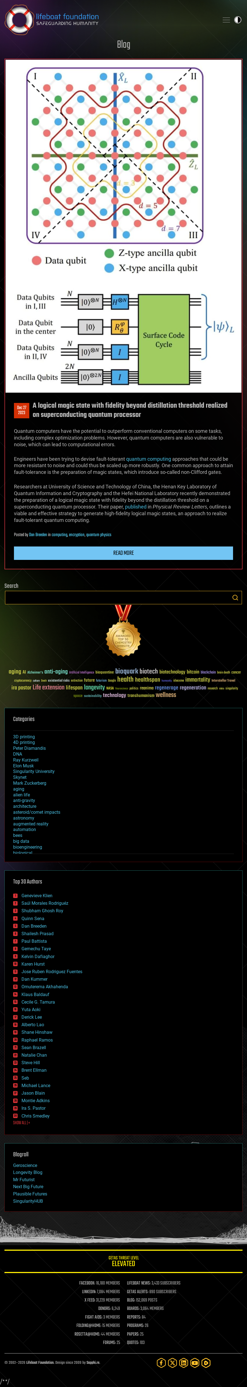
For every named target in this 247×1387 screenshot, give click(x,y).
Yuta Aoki (30, 1009)
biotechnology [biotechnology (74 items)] (172, 672)
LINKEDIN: (89, 1292)
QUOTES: (133, 1343)
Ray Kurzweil (26, 760)
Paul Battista (34, 941)
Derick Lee (31, 1017)
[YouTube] (194, 1363)
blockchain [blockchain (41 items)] (208, 672)
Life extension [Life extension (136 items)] (48, 687)
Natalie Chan (34, 1055)
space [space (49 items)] (78, 695)
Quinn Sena (32, 918)
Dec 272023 (21, 410)
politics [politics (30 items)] (134, 689)
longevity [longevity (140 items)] (94, 687)
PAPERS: (133, 1334)
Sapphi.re (93, 1363)
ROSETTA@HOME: (87, 1334)
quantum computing (148, 459)
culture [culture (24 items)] (36, 680)
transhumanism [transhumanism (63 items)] (141, 695)
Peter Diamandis (29, 748)
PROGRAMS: (135, 1325)
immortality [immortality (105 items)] (197, 680)
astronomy (23, 818)
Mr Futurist (24, 1179)
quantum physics (98, 535)
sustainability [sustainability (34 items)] (93, 696)
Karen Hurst (33, 964)
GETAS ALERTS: (137, 1292)
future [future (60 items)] (89, 680)
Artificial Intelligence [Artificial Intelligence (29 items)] (81, 673)
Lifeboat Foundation (40, 1363)
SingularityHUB (28, 1201)
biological (22, 853)
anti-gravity (24, 800)
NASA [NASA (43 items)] (110, 688)
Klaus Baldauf (35, 994)
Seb (25, 1078)
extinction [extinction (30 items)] (77, 681)
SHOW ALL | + (21, 1123)
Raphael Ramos (37, 1040)
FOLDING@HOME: (88, 1325)
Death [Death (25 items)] (44, 680)
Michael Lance (35, 1085)
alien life (21, 795)
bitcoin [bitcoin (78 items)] (193, 672)
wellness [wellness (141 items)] (166, 695)
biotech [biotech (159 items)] (149, 671)
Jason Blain (33, 1093)
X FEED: (90, 1300)
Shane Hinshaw (36, 1032)
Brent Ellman (34, 1070)
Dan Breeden (38, 535)
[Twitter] (172, 1363)
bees (17, 835)
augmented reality (31, 824)
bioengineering (27, 847)
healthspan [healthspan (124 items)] (147, 680)
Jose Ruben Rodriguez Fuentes (51, 971)
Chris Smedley (35, 1116)
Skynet (20, 777)
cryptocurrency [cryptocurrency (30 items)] (23, 681)
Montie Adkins (35, 1100)
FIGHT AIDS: (93, 1317)
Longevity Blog (27, 1172)
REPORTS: (134, 1317)
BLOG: (131, 1300)
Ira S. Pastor (33, 1108)
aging (18, 789)
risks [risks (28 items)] (221, 688)
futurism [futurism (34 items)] (101, 681)
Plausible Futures (30, 1194)
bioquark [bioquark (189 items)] (126, 672)
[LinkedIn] (183, 1363)
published (136, 507)
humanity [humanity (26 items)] (167, 681)
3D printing (24, 736)
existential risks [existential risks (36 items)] (58, 681)
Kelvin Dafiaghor (37, 956)
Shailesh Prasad (37, 933)
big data (21, 841)
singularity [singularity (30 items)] (232, 689)
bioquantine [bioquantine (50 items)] (104, 672)
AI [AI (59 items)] (24, 672)
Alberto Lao (32, 1024)
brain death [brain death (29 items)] (223, 673)
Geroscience (25, 1165)
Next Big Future (28, 1186)
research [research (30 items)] (213, 689)
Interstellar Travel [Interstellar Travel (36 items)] (223, 681)
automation (24, 829)
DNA (17, 754)
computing (59, 535)
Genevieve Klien (36, 895)
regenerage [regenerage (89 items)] (166, 688)
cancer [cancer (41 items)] (236, 672)
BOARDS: (133, 1308)
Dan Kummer (34, 979)
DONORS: (104, 1308)
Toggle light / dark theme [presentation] (237, 19)
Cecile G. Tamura (38, 1002)
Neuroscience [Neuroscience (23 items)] (121, 689)
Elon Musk (23, 765)
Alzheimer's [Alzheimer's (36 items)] (35, 673)
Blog (123, 45)
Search (235, 597)
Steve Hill (30, 1062)
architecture (24, 806)
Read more (123, 553)
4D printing (24, 742)
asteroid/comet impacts (36, 812)
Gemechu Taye (36, 948)
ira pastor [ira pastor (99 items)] (21, 688)
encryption (77, 535)
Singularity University (34, 771)
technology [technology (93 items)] (114, 696)
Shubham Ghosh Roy (42, 910)
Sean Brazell (33, 1047)
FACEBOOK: (87, 1283)
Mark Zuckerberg (29, 783)
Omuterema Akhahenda (44, 986)
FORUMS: (109, 1343)
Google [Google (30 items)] (112, 681)
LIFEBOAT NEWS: (139, 1283)
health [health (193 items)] (125, 680)
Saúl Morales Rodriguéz (44, 903)
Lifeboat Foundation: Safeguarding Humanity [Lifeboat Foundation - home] (109, 19)
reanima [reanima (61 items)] (147, 688)
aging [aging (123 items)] (15, 672)
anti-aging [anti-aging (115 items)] (56, 672)
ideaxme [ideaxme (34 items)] (178, 681)
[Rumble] (206, 1363)
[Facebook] (161, 1363)
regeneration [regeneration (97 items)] (193, 688)
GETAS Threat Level (123, 1262)
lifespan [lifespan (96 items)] (74, 688)
